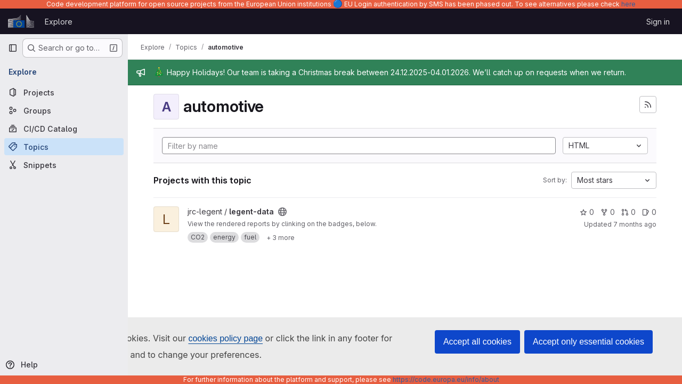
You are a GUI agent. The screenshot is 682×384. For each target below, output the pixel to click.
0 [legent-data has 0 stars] (587, 212)
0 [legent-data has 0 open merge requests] (628, 212)
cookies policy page (225, 338)
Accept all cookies (477, 341)
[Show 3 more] (280, 237)
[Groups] (64, 110)
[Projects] (64, 92)
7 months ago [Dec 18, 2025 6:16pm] (634, 224)
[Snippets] (64, 164)
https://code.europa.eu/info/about (446, 379)
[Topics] (64, 146)
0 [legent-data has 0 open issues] (649, 212)
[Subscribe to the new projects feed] (647, 104)
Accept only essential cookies (588, 341)
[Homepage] (21, 21)
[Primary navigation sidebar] (12, 48)
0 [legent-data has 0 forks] (607, 212)
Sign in (658, 21)
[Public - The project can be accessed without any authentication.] (282, 211)
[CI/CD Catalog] (64, 128)
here (628, 4)
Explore (58, 21)
